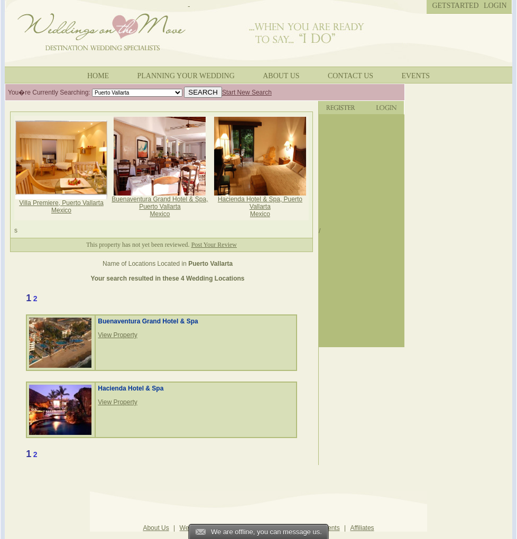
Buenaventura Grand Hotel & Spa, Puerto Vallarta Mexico (160, 204)
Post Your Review (214, 244)
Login (495, 6)
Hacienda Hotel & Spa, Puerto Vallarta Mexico (260, 204)
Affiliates (362, 528)
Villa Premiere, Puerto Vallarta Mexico (61, 203)
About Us (281, 76)
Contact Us (350, 76)
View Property (117, 335)
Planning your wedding (186, 76)
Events (415, 76)
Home (98, 76)
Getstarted (455, 6)
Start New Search (247, 92)
